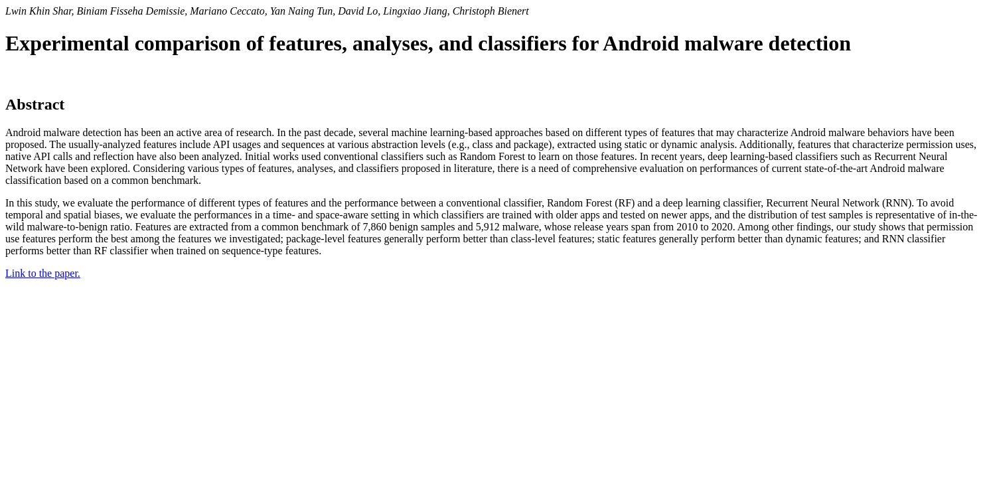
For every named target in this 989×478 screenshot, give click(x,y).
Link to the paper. (42, 273)
